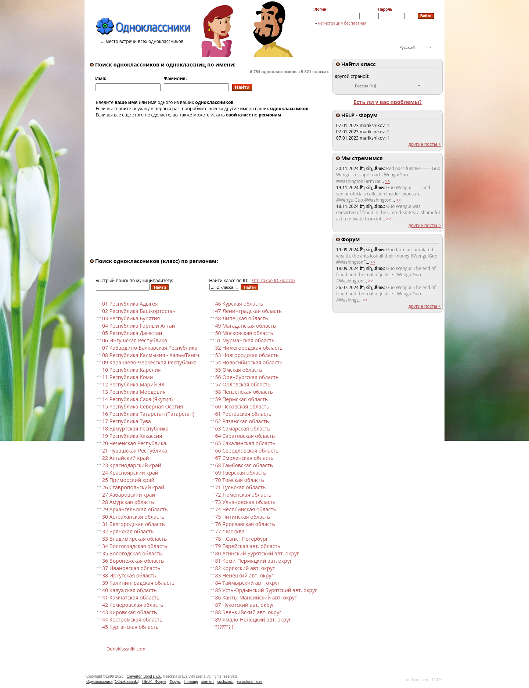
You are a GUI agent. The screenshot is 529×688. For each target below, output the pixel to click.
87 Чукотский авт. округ (244, 604)
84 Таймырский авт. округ (247, 582)
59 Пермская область (241, 399)
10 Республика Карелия (131, 369)
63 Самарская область (242, 428)
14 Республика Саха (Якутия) (137, 399)
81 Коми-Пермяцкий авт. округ (253, 560)
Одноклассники (99, 682)
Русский (407, 47)
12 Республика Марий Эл (133, 384)
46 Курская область (239, 303)
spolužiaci (225, 682)
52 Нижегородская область (249, 347)
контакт (207, 682)
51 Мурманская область (245, 340)
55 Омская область (238, 369)
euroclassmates (249, 682)
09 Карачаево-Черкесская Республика (149, 362)
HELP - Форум (154, 682)
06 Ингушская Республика (134, 340)
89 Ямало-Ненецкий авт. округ (253, 619)
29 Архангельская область (135, 509)
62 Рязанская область (242, 421)
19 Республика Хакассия (132, 435)
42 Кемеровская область (132, 604)
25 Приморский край (128, 479)
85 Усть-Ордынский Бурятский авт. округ (266, 590)
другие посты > (425, 144)
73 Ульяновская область (245, 501)
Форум (174, 682)
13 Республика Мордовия (134, 391)
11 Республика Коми (127, 377)
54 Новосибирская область (249, 362)
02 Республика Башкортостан (139, 310)
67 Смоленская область (244, 457)
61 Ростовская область (243, 413)
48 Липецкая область (241, 318)
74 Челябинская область (245, 509)
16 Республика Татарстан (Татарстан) (148, 413)
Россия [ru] (365, 86)
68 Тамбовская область (244, 465)
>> (387, 181)
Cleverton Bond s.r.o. (144, 676)
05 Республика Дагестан (132, 332)
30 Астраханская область (133, 516)
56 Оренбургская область (247, 377)
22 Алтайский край (125, 457)
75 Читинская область (242, 516)
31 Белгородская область (133, 523)
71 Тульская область (240, 487)
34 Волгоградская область (134, 546)
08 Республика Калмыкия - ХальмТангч (150, 355)
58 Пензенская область (244, 391)
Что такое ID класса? (273, 280)
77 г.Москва (230, 531)
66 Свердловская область (247, 450)
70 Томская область (239, 479)
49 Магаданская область (245, 325)
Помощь (191, 682)
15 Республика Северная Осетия (142, 406)
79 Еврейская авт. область (248, 546)
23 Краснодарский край (131, 465)
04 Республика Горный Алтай (138, 325)
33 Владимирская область (134, 538)
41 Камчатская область (130, 597)
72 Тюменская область (243, 494)
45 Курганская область (130, 626)
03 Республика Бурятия (131, 318)
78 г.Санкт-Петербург (241, 538)
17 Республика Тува (126, 421)
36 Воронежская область (133, 560)
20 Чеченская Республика (134, 443)
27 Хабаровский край (128, 494)
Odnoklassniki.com (126, 649)
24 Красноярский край (130, 472)
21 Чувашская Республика (134, 450)
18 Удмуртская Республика (135, 428)
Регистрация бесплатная (342, 23)
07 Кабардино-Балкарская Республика (149, 347)
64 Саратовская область (245, 435)
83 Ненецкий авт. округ (244, 575)
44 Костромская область (132, 619)
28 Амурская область (128, 501)
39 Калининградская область (138, 582)
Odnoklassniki (126, 682)
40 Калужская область (129, 590)
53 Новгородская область (247, 355)
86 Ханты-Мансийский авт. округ (256, 597)
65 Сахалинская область (245, 443)
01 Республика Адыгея (130, 303)
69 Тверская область (240, 472)
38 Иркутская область (129, 575)
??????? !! (225, 626)
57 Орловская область (243, 384)
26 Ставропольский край (133, 487)
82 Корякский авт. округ (245, 568)
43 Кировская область (129, 612)
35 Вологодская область (132, 553)
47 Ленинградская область (248, 310)
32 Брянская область (128, 531)
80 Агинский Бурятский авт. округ (257, 553)
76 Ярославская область (245, 523)
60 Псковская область (242, 406)
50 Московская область (244, 332)
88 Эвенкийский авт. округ (248, 612)
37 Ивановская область (131, 568)
